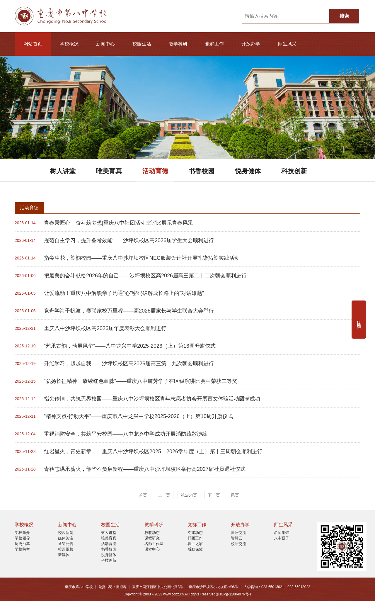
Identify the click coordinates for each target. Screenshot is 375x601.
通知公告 (65, 543)
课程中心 (152, 549)
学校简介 (22, 532)
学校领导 (22, 538)
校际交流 (238, 543)
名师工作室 (153, 543)
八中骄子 (281, 538)
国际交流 (238, 532)
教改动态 (152, 532)
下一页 (214, 495)
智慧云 (236, 538)
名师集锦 (281, 532)
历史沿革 (22, 543)
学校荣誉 (22, 549)
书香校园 (201, 171)
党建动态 (195, 532)
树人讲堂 (63, 171)
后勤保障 (195, 549)
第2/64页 (189, 495)
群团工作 (195, 538)
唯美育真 (109, 171)
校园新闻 (65, 532)
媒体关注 (65, 538)
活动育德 (155, 171)
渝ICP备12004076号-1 (233, 594)
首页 (143, 495)
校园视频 (65, 549)
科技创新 (294, 171)
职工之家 (195, 543)
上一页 (164, 495)
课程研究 (152, 538)
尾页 (235, 495)
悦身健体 (248, 171)
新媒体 (63, 555)
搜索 (344, 15)
